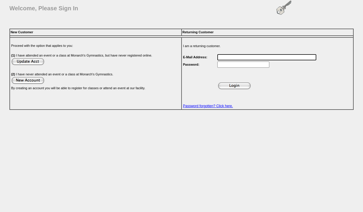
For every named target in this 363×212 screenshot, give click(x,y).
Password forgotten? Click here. (208, 106)
